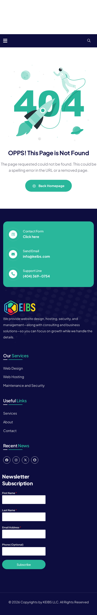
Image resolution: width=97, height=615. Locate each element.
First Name (9, 493)
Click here (31, 236)
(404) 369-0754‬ (36, 276)
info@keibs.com (36, 256)
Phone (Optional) (13, 544)
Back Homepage (48, 186)
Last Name (9, 510)
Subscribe (24, 564)
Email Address (11, 527)
